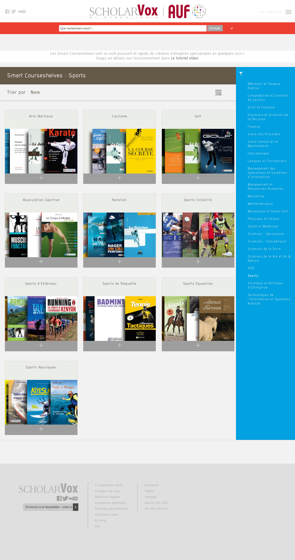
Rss (98, 526)
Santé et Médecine (263, 226)
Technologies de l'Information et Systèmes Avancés (269, 299)
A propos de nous (108, 491)
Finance (254, 127)
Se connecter (271, 12)
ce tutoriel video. (185, 59)
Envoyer (215, 28)
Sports (253, 276)
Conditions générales (110, 503)
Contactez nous (106, 514)
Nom (35, 93)
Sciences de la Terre (264, 249)
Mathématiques (260, 204)
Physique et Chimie (263, 219)
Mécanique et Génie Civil (268, 211)
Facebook (152, 485)
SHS (251, 268)
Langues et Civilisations (267, 161)
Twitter (150, 491)
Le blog (100, 520)
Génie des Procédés (264, 134)
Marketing (256, 196)
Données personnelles (111, 508)
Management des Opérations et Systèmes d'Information (267, 173)
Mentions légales (107, 497)
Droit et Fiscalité (261, 107)
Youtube (151, 497)
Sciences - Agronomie (266, 234)
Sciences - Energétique (267, 241)
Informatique (258, 153)
